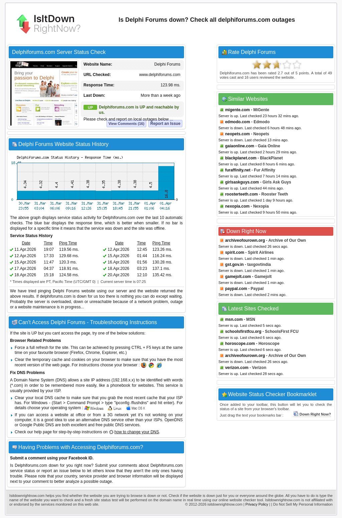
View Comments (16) (126, 124)
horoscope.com (240, 343)
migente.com (237, 109)
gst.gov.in (234, 264)
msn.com (234, 319)
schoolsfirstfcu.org (243, 331)
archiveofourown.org (245, 240)
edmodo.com (237, 122)
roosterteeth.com (241, 194)
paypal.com (236, 288)
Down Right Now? (312, 414)
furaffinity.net (237, 170)
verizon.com (236, 367)
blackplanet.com (240, 158)
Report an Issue (165, 123)
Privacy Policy (256, 504)
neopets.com (237, 134)
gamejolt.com (238, 276)
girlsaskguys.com (242, 182)
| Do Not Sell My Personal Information (302, 504)
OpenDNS (173, 420)
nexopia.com (237, 206)
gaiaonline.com (239, 146)
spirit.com (234, 252)
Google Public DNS (36, 425)
